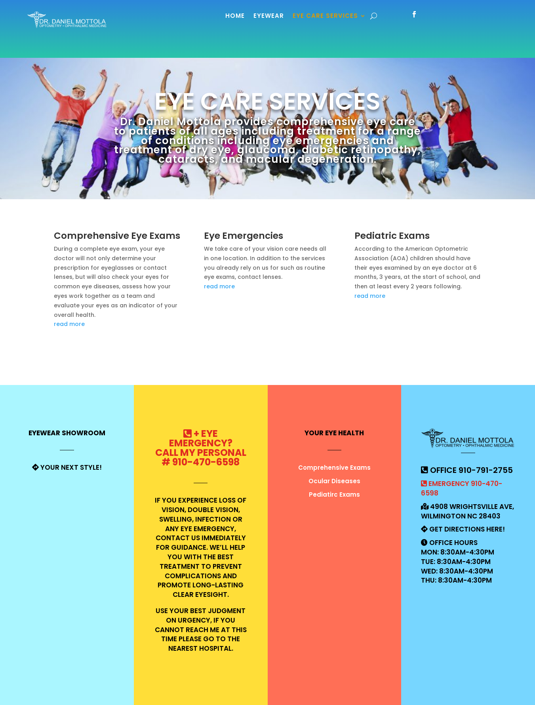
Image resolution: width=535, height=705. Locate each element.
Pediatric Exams (392, 235)
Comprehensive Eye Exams (117, 235)
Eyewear (268, 15)
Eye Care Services (325, 15)
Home (235, 15)
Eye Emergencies (243, 235)
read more (69, 324)
